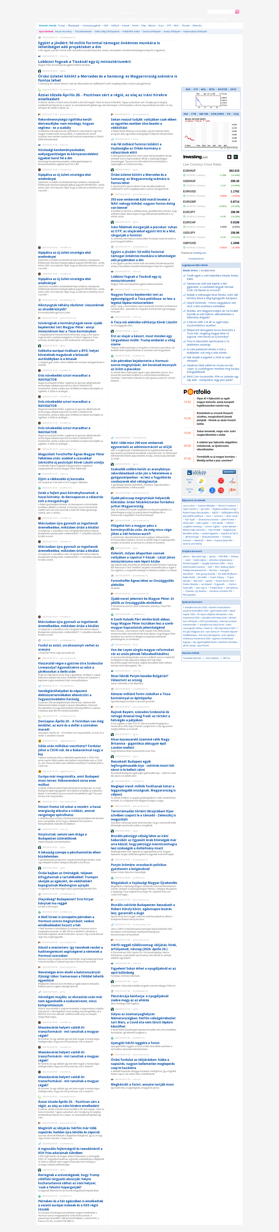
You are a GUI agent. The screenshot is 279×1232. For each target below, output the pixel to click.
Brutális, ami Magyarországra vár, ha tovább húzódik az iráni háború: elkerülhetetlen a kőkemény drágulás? (212, 314)
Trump (61, 25)
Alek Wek (223, 556)
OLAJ (236, 113)
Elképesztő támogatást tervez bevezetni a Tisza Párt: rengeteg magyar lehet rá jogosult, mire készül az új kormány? (211, 333)
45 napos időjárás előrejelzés (212, 614)
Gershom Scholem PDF (220, 591)
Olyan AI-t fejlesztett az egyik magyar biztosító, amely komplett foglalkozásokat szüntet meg (215, 402)
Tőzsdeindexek (83, 31)
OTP (169, 25)
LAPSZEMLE (221, 19)
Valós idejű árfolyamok (107, 31)
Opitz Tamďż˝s (190, 509)
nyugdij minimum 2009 (213, 563)
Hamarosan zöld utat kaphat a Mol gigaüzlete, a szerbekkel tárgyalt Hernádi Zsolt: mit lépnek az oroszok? (210, 287)
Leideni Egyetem (210, 533)
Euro (161, 25)
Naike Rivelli (189, 577)
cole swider (217, 522)
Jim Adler (202, 577)
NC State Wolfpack (227, 573)
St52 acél (197, 580)
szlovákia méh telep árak (214, 617)
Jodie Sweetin (229, 526)
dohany (234, 556)
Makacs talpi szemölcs (194, 529)
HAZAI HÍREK (129, 19)
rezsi (208, 515)
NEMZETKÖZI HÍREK (157, 19)
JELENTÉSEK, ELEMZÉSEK (191, 19)
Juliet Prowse (227, 519)
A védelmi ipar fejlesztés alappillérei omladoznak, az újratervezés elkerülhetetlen (217, 446)
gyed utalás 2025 (219, 610)
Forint (135, 25)
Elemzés (197, 25)
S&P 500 (203, 113)
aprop (212, 556)
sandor (209, 580)
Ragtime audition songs (224, 509)
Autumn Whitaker (206, 505)
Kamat (125, 25)
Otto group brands (205, 573)
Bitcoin (152, 25)
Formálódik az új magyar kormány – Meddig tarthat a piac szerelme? (217, 458)
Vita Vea (213, 570)
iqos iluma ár (212, 631)
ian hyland (206, 584)
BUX (176, 25)
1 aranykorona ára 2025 (195, 607)
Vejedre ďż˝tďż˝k (229, 533)
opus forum (203, 645)
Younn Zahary (217, 577)
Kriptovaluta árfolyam (195, 31)
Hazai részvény (63, 31)
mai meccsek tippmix (209, 635)
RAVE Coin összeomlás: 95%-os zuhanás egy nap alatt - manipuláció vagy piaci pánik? (212, 378)
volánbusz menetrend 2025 (196, 638)
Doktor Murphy (190, 584)
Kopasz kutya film (223, 540)
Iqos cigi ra (201, 587)
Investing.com (199, 253)
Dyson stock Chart (225, 580)
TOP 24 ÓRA (47, 19)
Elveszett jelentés (210, 536)
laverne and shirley (192, 543)
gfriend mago (192, 536)
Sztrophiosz (232, 587)
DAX (186, 113)
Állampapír (74, 25)
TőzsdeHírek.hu (196, 258)
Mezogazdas (189, 594)
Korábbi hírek (208, 270)
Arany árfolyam (172, 31)
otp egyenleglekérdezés (205, 642)
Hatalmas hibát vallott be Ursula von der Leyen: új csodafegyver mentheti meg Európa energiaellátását (213, 369)
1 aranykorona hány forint (211, 624)
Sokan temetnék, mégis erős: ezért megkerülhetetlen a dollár (216, 433)
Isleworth (199, 540)
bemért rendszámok (219, 607)
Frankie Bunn (216, 587)
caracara (218, 515)
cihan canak (232, 515)
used (187, 559)
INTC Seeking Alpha (225, 566)
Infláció (115, 25)
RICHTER (222, 89)
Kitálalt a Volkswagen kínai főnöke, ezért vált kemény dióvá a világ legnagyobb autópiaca (212, 296)
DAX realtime (212, 658)
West (209, 540)
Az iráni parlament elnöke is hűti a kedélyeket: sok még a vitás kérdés (207, 351)
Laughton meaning (192, 526)
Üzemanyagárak (92, 25)
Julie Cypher (203, 522)
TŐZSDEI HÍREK (72, 19)
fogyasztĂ (221, 584)
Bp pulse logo (199, 556)
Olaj (143, 25)
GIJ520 (215, 512)
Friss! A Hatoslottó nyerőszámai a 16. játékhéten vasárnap (208, 343)
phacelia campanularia (220, 559)
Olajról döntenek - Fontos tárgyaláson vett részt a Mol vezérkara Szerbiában (211, 304)
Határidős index (131, 31)
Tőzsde (186, 25)
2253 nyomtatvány (208, 621)
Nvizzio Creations (227, 505)
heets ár (208, 628)
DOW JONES (217, 113)
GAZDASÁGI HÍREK (101, 19)
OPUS (233, 89)
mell (210, 566)
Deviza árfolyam (152, 31)
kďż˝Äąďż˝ (190, 519)
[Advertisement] (71, 219)
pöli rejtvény (228, 635)
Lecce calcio (189, 505)
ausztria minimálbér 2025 (196, 610)
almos (186, 556)
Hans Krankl (214, 529)
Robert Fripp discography (196, 512)
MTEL (212, 89)
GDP (106, 25)
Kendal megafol (191, 563)
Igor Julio (205, 509)
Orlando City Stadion (195, 591)
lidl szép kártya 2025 (225, 628)
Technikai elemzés (192, 658)
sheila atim (188, 522)
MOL (203, 89)
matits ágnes (199, 559)
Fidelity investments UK (194, 570)
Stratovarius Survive (208, 519)
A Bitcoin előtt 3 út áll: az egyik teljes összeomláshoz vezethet (208, 323)
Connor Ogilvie (212, 526)
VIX (228, 113)
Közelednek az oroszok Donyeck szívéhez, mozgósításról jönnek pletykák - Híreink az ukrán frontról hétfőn (216, 418)
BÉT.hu (226, 658)
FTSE (193, 113)
